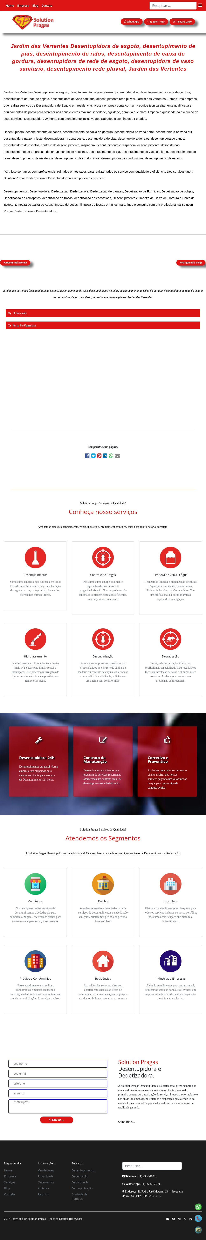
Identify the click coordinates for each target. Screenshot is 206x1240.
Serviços (9, 1182)
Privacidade (45, 1176)
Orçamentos (46, 1182)
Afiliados (43, 1188)
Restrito (43, 1194)
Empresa (23, 5)
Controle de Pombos (79, 1196)
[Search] (173, 5)
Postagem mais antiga (191, 262)
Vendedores (46, 1170)
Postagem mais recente (15, 262)
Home (10, 5)
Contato (47, 5)
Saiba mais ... (127, 1122)
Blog (35, 5)
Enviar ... (56, 1119)
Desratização (80, 1182)
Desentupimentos (84, 1170)
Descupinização (82, 1188)
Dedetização (80, 1176)
